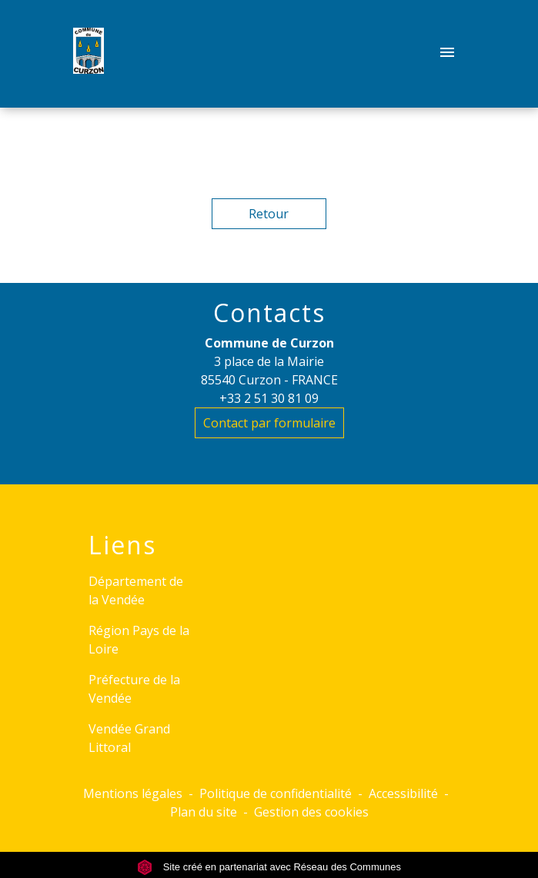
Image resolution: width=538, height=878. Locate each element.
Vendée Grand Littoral (129, 738)
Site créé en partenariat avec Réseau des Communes (269, 867)
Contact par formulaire (269, 422)
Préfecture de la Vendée (134, 689)
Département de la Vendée (136, 590)
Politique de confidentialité (275, 793)
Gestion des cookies (311, 811)
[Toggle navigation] (447, 54)
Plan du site (203, 811)
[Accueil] (89, 54)
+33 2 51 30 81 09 (269, 398)
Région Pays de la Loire (139, 639)
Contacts (269, 313)
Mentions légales (132, 793)
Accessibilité (403, 793)
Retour (269, 213)
